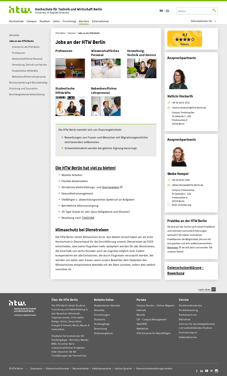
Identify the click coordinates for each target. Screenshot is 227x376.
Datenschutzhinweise (57, 368)
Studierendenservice (190, 305)
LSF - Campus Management (152, 319)
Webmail (141, 310)
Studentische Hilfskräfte (65, 90)
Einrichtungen (102, 315)
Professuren (63, 50)
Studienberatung (188, 310)
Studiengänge (102, 324)
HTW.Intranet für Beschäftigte (154, 333)
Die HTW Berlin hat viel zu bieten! (85, 167)
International (100, 21)
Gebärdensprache (101, 368)
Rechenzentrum (188, 315)
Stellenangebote (103, 333)
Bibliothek (184, 319)
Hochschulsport (188, 332)
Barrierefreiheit (81, 368)
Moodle (141, 315)
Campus (31, 21)
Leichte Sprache (123, 368)
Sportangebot (110, 187)
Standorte (99, 319)
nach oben (207, 289)
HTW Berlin (60, 33)
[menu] (203, 21)
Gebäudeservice (188, 337)
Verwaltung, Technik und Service (141, 52)
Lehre (56, 21)
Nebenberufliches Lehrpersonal (104, 90)
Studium (45, 21)
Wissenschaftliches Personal (105, 52)
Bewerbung (100, 328)
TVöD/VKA (88, 217)
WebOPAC (142, 324)
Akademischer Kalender (107, 305)
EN (167, 10)
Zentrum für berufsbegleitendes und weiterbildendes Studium (197, 326)
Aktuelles (99, 310)
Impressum (36, 368)
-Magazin (155, 305)
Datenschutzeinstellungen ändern (154, 368)
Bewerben (172, 247)
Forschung (69, 21)
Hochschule (16, 21)
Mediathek (142, 328)
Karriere (84, 21)
